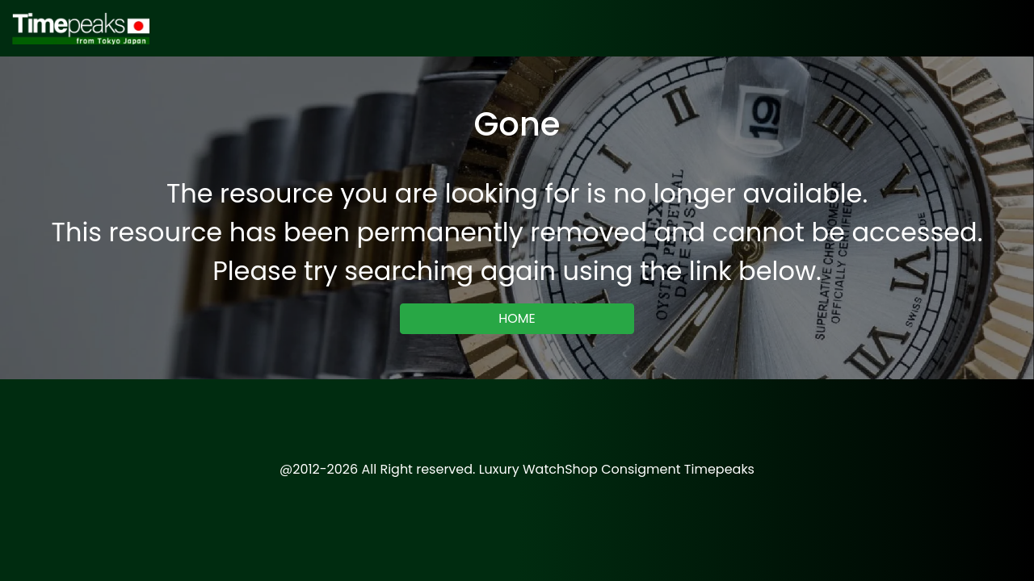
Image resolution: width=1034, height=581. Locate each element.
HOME (517, 318)
